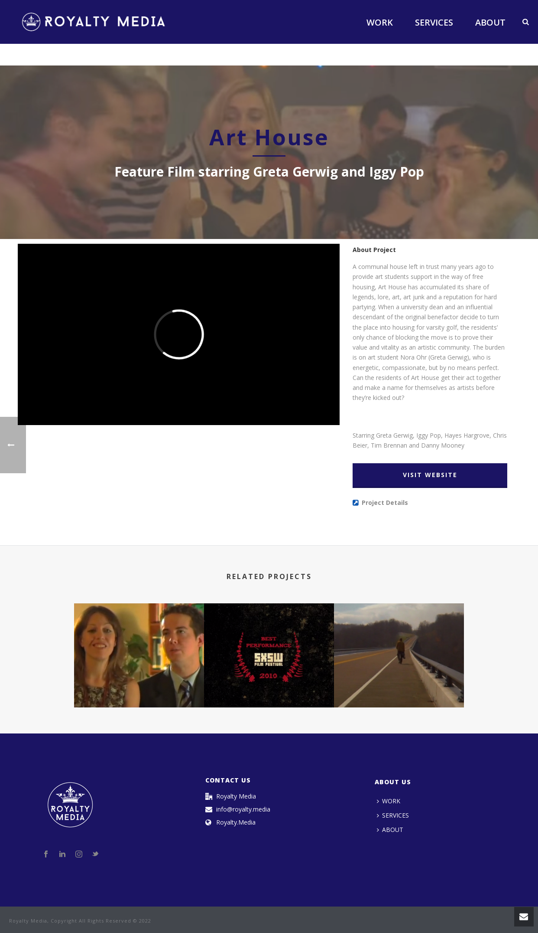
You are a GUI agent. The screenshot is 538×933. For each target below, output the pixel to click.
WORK (379, 22)
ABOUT (490, 22)
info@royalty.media (243, 809)
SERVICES (434, 22)
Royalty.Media (236, 822)
